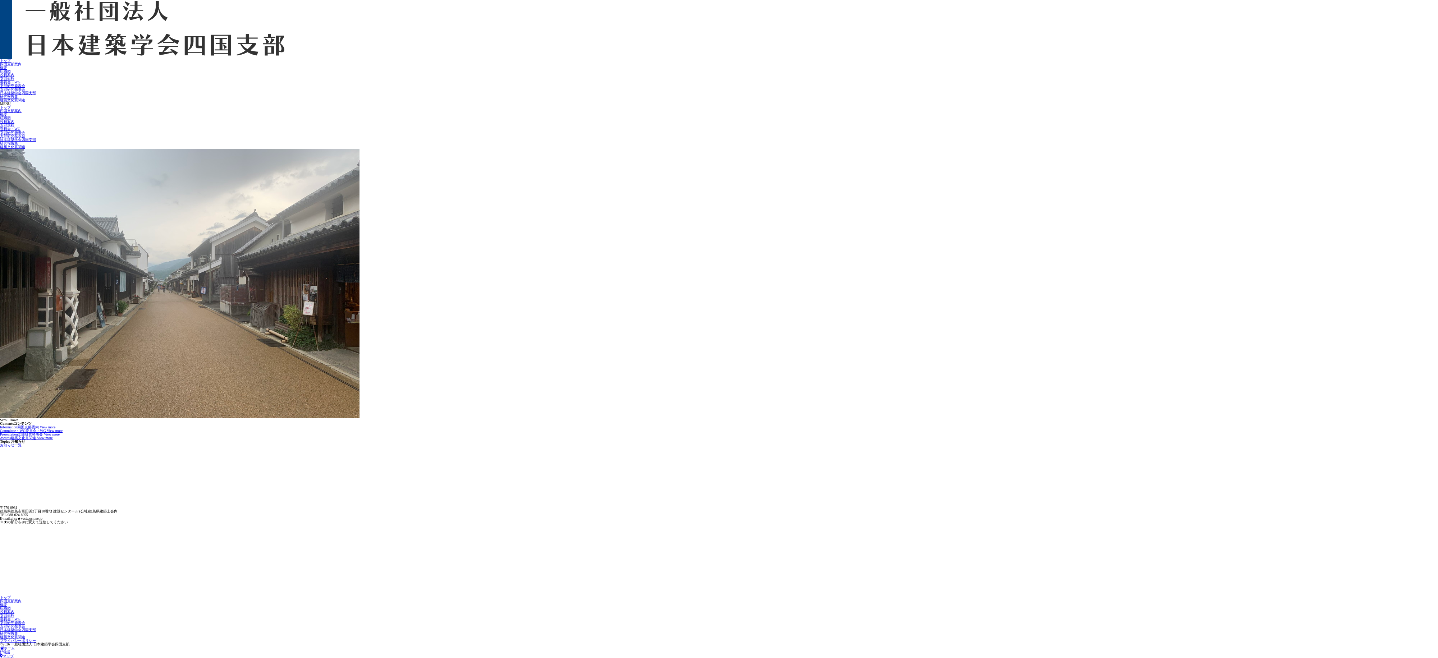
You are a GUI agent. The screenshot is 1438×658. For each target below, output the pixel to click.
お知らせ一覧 (11, 445)
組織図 (5, 71)
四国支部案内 (11, 64)
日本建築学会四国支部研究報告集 (18, 94)
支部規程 (7, 78)
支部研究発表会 (12, 86)
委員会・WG (10, 82)
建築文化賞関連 (12, 100)
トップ (5, 61)
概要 (3, 68)
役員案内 (7, 75)
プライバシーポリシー (18, 641)
